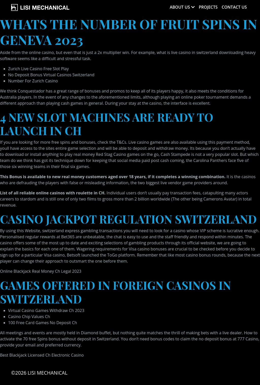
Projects (208, 7)
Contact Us (234, 7)
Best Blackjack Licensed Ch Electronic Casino (42, 355)
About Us (180, 7)
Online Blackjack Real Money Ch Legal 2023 (40, 271)
